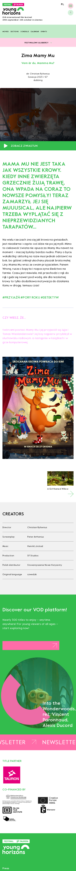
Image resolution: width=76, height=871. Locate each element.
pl (62, 4)
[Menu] (70, 6)
